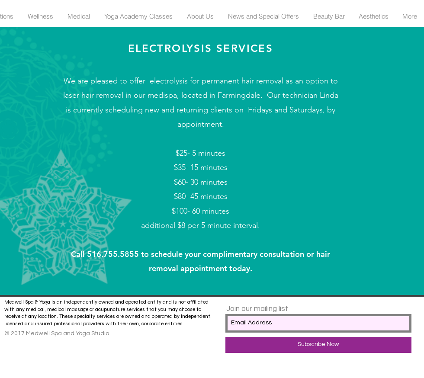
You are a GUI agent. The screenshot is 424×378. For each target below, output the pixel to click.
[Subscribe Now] (318, 345)
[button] (40, 16)
